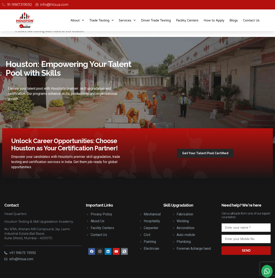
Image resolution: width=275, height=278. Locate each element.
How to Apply (214, 20)
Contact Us (251, 20)
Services (127, 20)
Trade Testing (101, 20)
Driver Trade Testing (156, 20)
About (77, 20)
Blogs (233, 20)
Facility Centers (187, 20)
